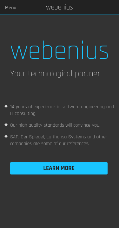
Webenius (59, 7)
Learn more (59, 168)
